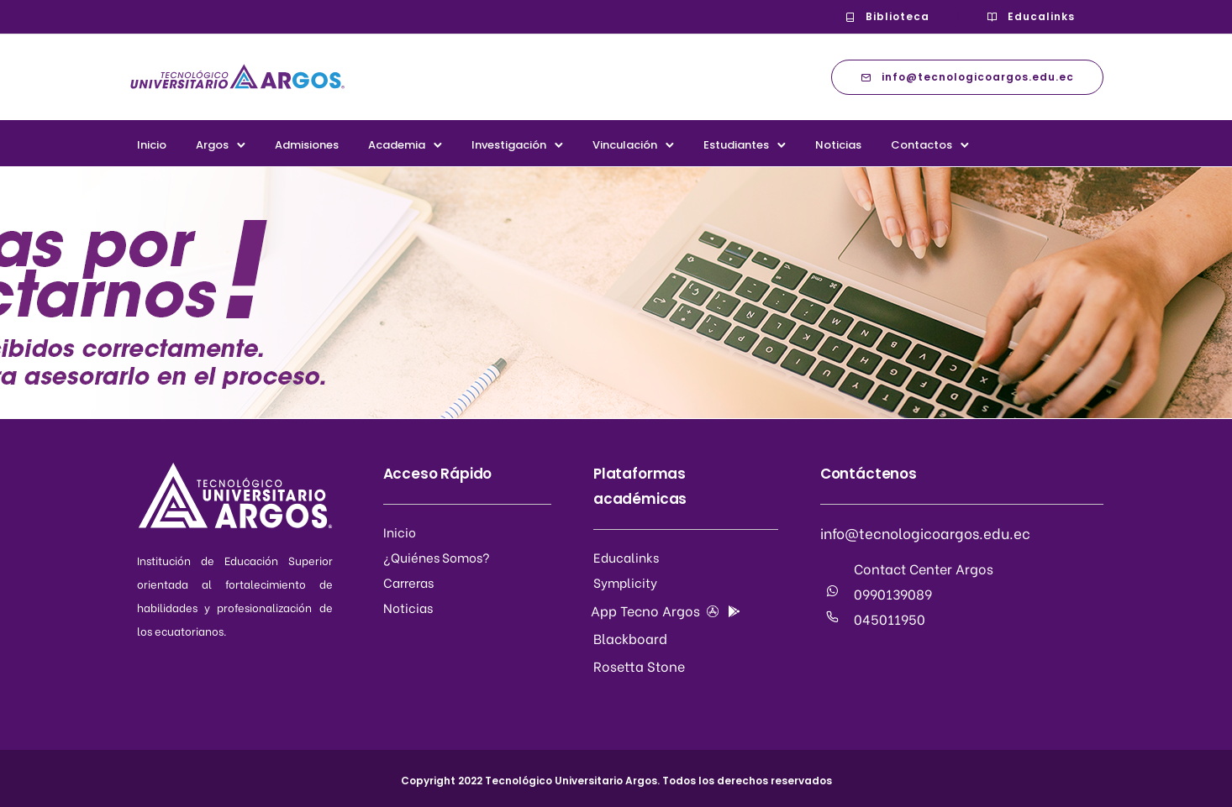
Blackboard (630, 637)
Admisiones (307, 145)
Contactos (921, 145)
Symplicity (625, 582)
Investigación (508, 145)
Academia (396, 145)
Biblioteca (887, 16)
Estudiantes (736, 145)
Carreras (408, 582)
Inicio (151, 145)
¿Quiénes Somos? (436, 557)
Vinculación (624, 145)
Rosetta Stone (639, 665)
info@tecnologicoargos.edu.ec (967, 77)
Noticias (838, 145)
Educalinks (1031, 16)
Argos (212, 145)
